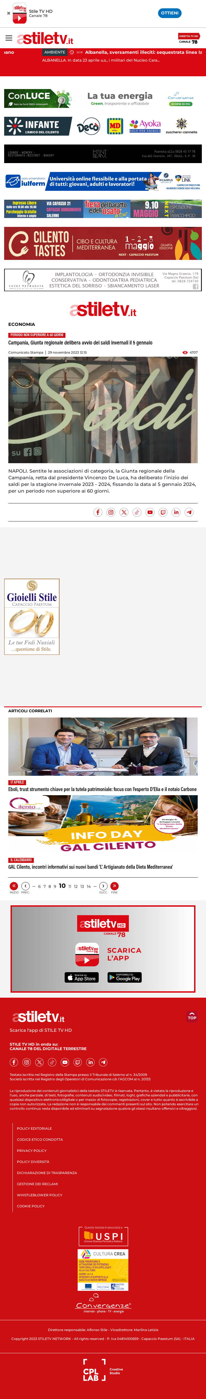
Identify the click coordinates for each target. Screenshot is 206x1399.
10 (62, 885)
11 (69, 886)
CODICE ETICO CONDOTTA (40, 1139)
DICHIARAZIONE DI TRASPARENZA (47, 1173)
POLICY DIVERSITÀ (33, 1162)
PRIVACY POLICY (32, 1151)
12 (76, 886)
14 (89, 886)
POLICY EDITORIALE (34, 1128)
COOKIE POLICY (31, 1206)
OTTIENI (170, 13)
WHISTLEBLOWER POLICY (39, 1195)
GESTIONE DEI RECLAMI (37, 1184)
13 (82, 886)
